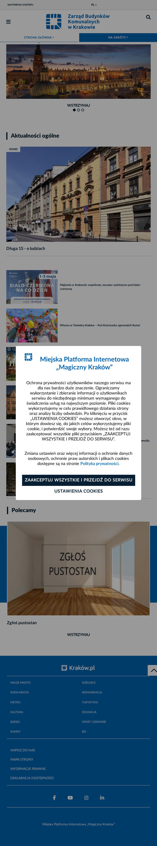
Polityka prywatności (99, 464)
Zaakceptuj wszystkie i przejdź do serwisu (78, 480)
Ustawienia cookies (78, 491)
